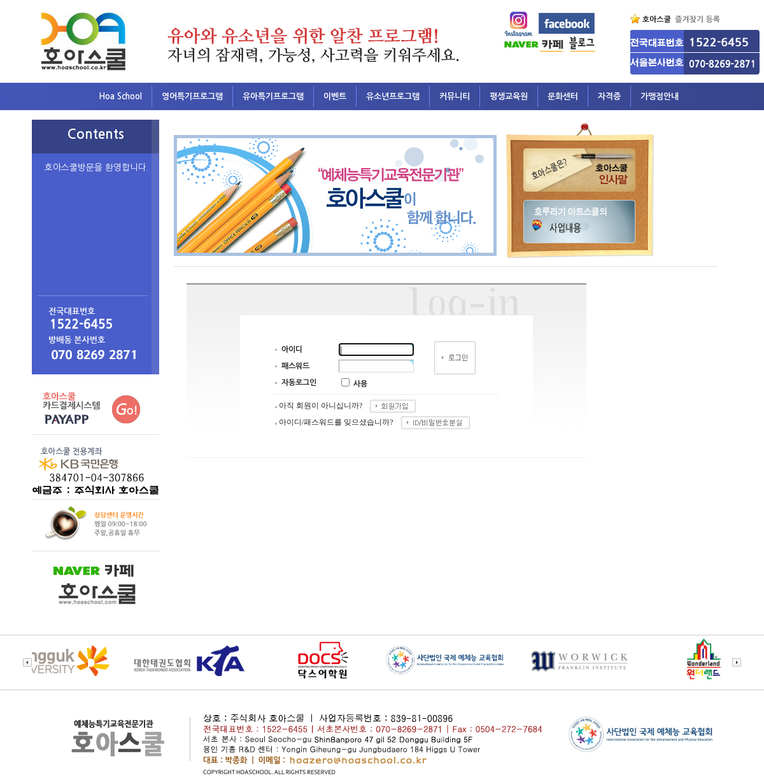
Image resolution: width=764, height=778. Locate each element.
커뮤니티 (454, 96)
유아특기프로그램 (273, 96)
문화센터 (563, 96)
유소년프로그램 (393, 96)
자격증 (609, 96)
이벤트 (334, 96)
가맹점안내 (659, 96)
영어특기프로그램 (192, 96)
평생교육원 (509, 96)
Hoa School (120, 96)
